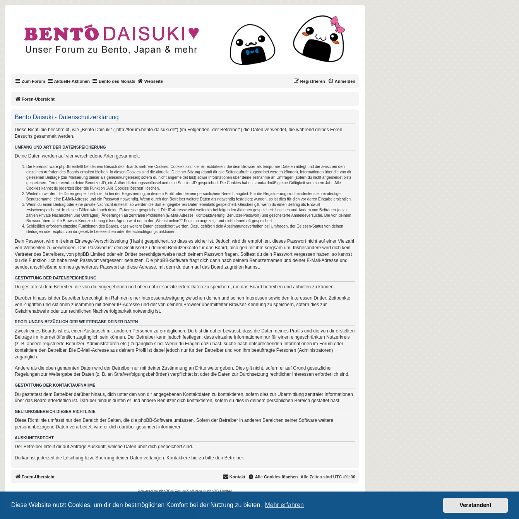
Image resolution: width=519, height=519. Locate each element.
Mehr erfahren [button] (284, 505)
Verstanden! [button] (476, 505)
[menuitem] (341, 81)
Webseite (150, 81)
